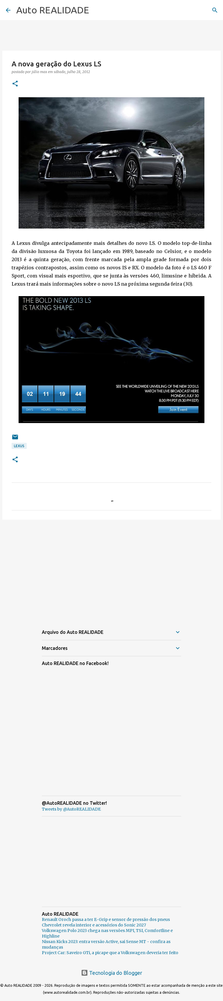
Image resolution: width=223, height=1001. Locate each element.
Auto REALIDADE (52, 10)
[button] (15, 84)
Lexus (19, 446)
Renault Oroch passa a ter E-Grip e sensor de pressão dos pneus (106, 919)
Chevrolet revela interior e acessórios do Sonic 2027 (94, 925)
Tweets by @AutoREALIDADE (71, 809)
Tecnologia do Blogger (111, 973)
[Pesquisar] (214, 10)
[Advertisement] (111, 569)
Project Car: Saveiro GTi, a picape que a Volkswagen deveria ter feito (110, 952)
